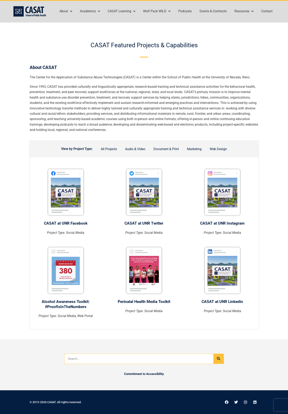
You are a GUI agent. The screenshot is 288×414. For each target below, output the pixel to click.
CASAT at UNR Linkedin (222, 301)
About (65, 11)
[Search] (218, 359)
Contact (266, 11)
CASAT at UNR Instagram (222, 223)
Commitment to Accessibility (144, 374)
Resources (243, 11)
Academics (90, 11)
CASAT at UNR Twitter (143, 223)
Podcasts (185, 11)
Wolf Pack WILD (156, 11)
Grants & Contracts (213, 11)
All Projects (109, 149)
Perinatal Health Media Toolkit (144, 301)
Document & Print (166, 149)
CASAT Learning (121, 11)
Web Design (218, 149)
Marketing (194, 149)
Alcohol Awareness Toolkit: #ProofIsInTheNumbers (66, 304)
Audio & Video (135, 149)
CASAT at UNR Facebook (65, 223)
